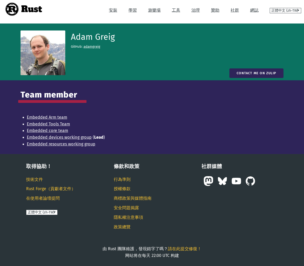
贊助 (215, 10)
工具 (176, 10)
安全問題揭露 (126, 207)
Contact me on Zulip (256, 73)
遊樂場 (154, 10)
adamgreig (91, 46)
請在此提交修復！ (184, 248)
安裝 (113, 10)
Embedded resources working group (61, 144)
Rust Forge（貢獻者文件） (51, 188)
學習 (132, 10)
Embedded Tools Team (48, 124)
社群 (235, 10)
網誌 (254, 10)
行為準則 (122, 179)
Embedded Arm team (47, 117)
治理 (195, 10)
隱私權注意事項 (128, 217)
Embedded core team (47, 130)
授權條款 (122, 188)
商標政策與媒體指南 (133, 198)
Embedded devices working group (59, 137)
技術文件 (34, 179)
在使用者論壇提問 (43, 198)
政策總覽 (122, 226)
